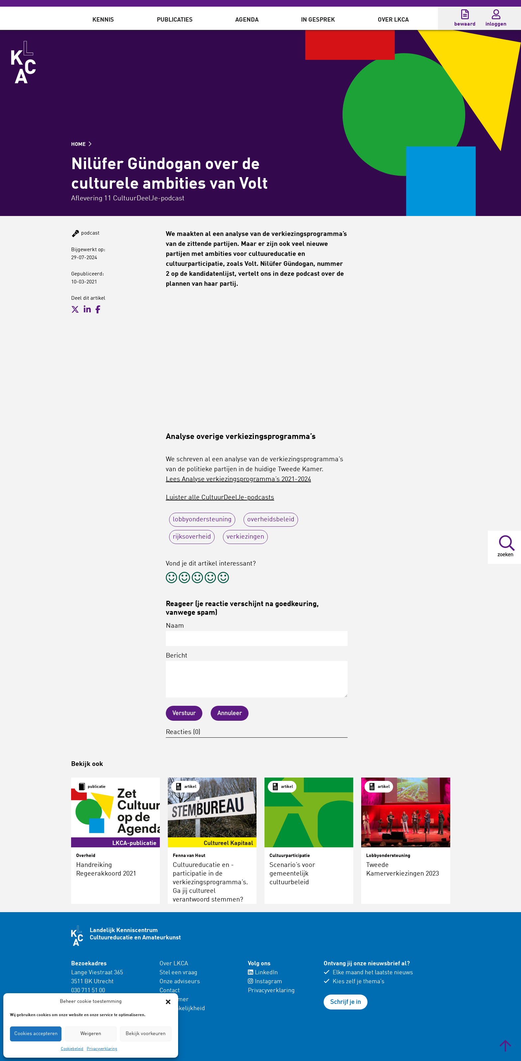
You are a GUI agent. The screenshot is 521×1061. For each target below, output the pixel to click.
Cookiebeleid (72, 1049)
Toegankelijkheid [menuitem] (182, 1008)
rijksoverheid (192, 537)
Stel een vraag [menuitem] (178, 973)
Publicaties (175, 20)
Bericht (257, 675)
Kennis (103, 20)
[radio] (171, 578)
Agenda (247, 20)
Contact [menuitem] (169, 991)
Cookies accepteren (35, 1033)
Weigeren (90, 1033)
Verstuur (184, 713)
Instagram (265, 982)
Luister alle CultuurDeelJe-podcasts (220, 497)
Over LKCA (393, 20)
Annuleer (229, 713)
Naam (257, 634)
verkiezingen (245, 537)
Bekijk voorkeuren (145, 1033)
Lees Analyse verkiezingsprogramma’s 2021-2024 (238, 479)
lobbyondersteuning (202, 519)
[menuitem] (103, 18)
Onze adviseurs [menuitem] (179, 982)
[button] (168, 1002)
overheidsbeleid (270, 519)
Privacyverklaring (102, 1049)
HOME (81, 144)
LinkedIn (263, 973)
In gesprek (318, 20)
